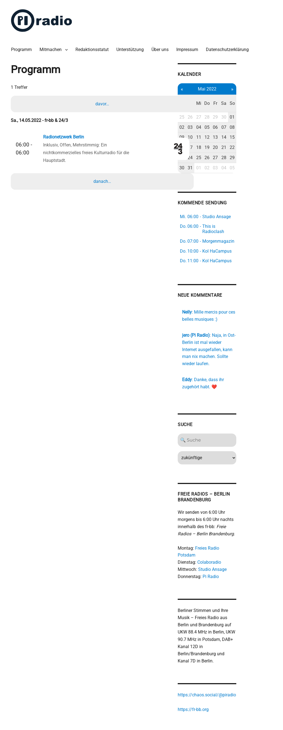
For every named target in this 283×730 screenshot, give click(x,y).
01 (265, 106)
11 (228, 126)
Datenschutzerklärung (229, 46)
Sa (256, 96)
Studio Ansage (240, 539)
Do (238, 96)
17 (219, 137)
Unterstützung (132, 46)
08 (265, 116)
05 (237, 116)
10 (219, 126)
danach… (103, 179)
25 (210, 106)
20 (247, 137)
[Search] (238, 417)
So (265, 96)
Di (220, 96)
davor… (103, 101)
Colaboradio (237, 533)
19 (237, 137)
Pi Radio (239, 547)
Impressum (189, 46)
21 (256, 137)
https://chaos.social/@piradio (235, 658)
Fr (247, 96)
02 (210, 116)
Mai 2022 (238, 85)
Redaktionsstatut (94, 46)
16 (210, 137)
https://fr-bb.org (221, 672)
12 (237, 126)
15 (265, 126)
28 (237, 106)
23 (210, 147)
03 (219, 116)
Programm (23, 46)
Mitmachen (53, 46)
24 (219, 147)
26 (219, 106)
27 (228, 106)
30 (256, 106)
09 (210, 126)
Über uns (162, 46)
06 (247, 116)
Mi (228, 96)
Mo (210, 96)
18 (228, 137)
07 (256, 116)
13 (247, 126)
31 (219, 157)
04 (228, 116)
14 (256, 126)
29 (247, 106)
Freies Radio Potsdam (244, 525)
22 (265, 137)
